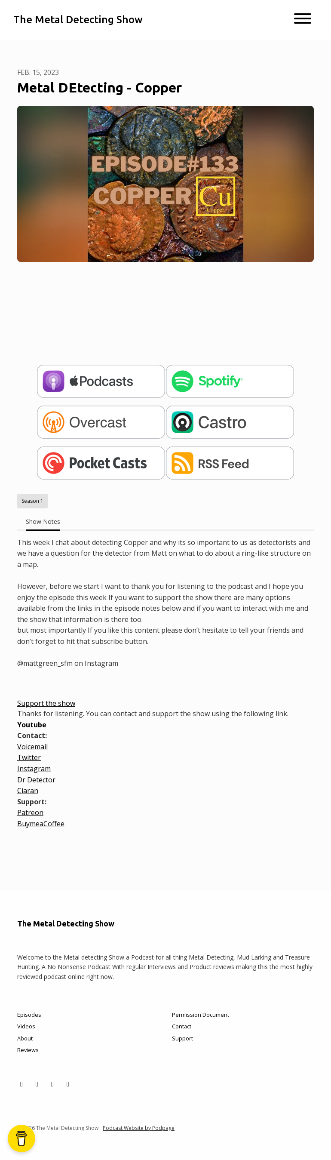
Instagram (34, 768)
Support (182, 1038)
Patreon (30, 812)
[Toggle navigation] (303, 20)
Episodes (29, 1014)
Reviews (28, 1050)
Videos (26, 1026)
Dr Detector (36, 780)
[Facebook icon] (37, 1084)
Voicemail (32, 746)
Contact (181, 1026)
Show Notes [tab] (43, 521)
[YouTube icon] (68, 1084)
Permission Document (200, 1014)
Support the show (46, 703)
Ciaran (27, 790)
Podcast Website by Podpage (139, 1128)
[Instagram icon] (52, 1084)
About (25, 1038)
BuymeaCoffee (40, 823)
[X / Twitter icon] (21, 1084)
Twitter (29, 757)
